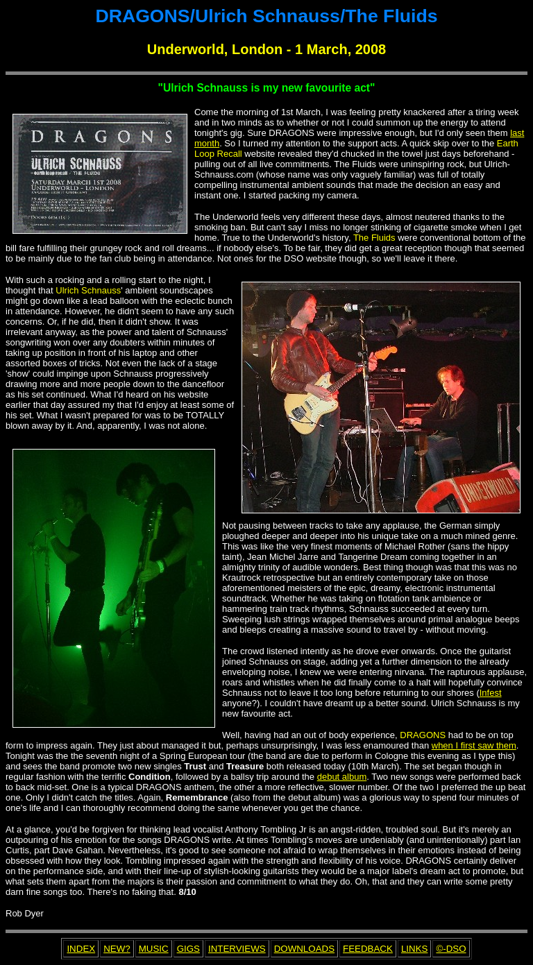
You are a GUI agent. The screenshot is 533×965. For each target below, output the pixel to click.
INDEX (81, 948)
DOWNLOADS (304, 948)
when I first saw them (474, 745)
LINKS (414, 948)
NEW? (116, 948)
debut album (342, 776)
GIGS (188, 948)
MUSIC (154, 948)
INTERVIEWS (237, 948)
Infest (491, 693)
